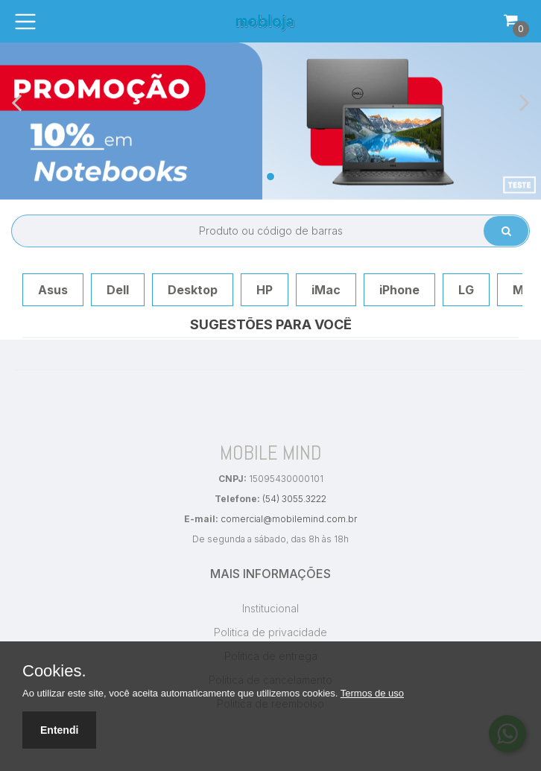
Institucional (270, 608)
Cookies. (54, 671)
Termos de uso (372, 693)
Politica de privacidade (270, 632)
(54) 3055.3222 (294, 498)
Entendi (59, 730)
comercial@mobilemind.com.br (289, 518)
